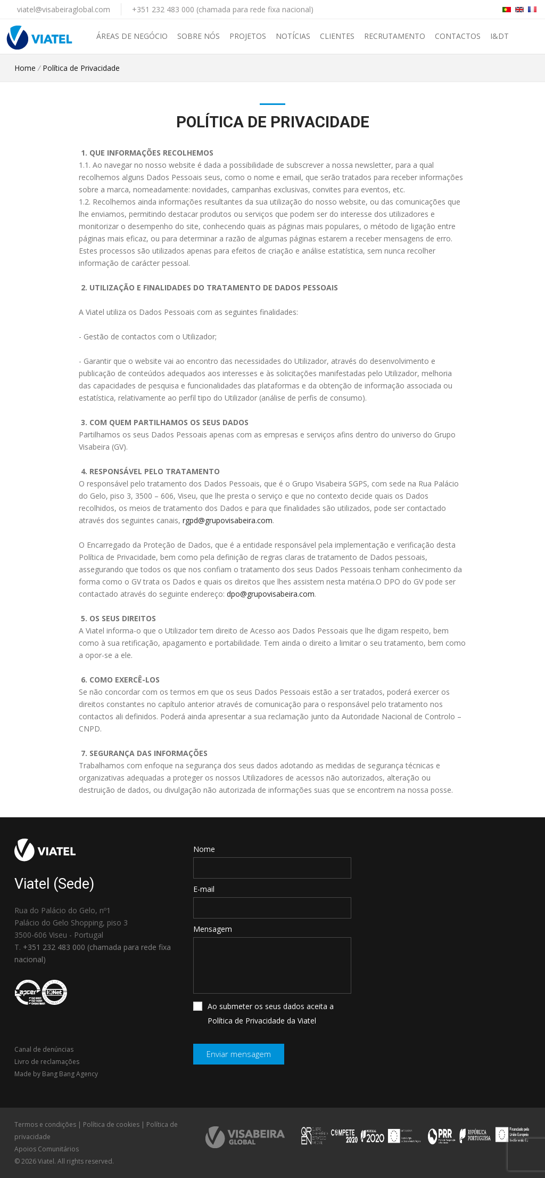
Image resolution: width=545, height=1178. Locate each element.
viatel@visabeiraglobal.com (63, 9)
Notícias (293, 36)
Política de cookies (111, 1124)
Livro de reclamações (46, 1061)
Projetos (247, 36)
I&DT (499, 36)
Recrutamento (394, 36)
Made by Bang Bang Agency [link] (56, 1073)
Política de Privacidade (81, 68)
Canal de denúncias (43, 1049)
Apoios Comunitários (46, 1148)
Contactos (458, 36)
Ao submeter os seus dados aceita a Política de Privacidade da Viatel (263, 1013)
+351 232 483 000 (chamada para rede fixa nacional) (222, 9)
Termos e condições (45, 1124)
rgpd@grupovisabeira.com (227, 520)
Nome (204, 849)
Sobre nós (198, 36)
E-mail (203, 889)
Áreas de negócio (132, 36)
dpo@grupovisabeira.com (271, 594)
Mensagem (212, 929)
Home (25, 68)
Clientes (337, 36)
